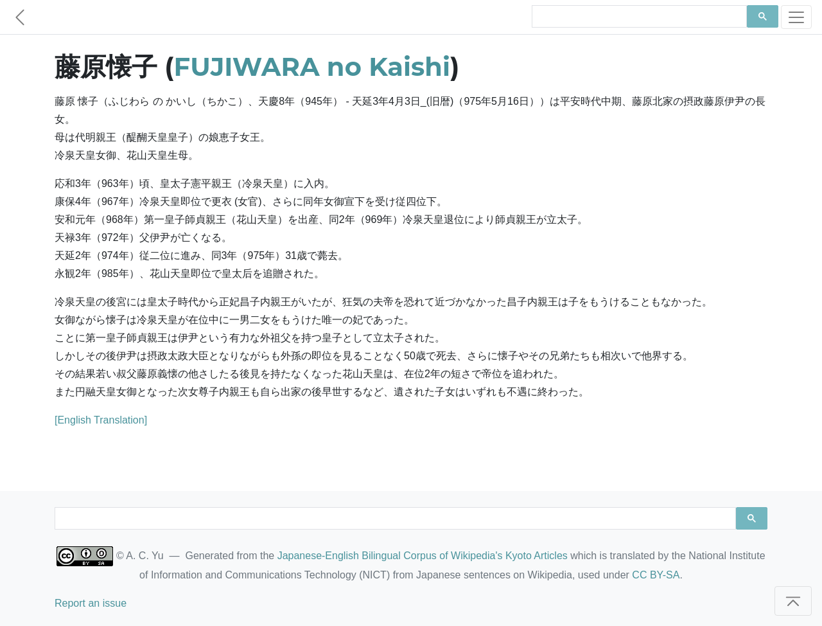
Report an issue (91, 603)
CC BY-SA (655, 574)
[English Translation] (101, 420)
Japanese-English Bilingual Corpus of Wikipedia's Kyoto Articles (422, 555)
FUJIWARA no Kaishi (312, 66)
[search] (638, 16)
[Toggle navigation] (796, 17)
